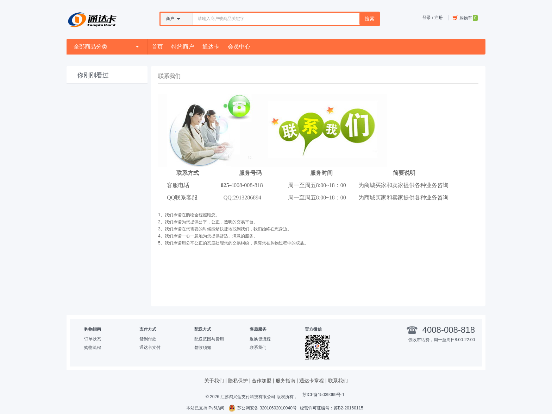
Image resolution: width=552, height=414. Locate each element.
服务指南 (285, 380)
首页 (157, 47)
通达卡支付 (150, 347)
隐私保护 (238, 380)
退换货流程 (260, 339)
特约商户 (182, 47)
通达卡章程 (311, 380)
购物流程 (92, 347)
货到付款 (147, 339)
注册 (438, 17)
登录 (426, 17)
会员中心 (239, 47)
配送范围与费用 (209, 339)
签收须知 (202, 347)
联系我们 (258, 347)
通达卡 (210, 47)
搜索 (370, 18)
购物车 (465, 18)
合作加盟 (261, 380)
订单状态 (92, 339)
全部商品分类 (106, 47)
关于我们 (214, 380)
